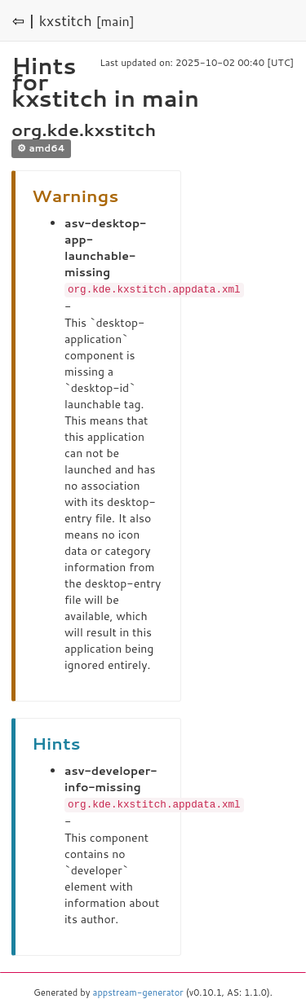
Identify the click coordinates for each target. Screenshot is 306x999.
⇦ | (23, 20)
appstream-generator (138, 990)
